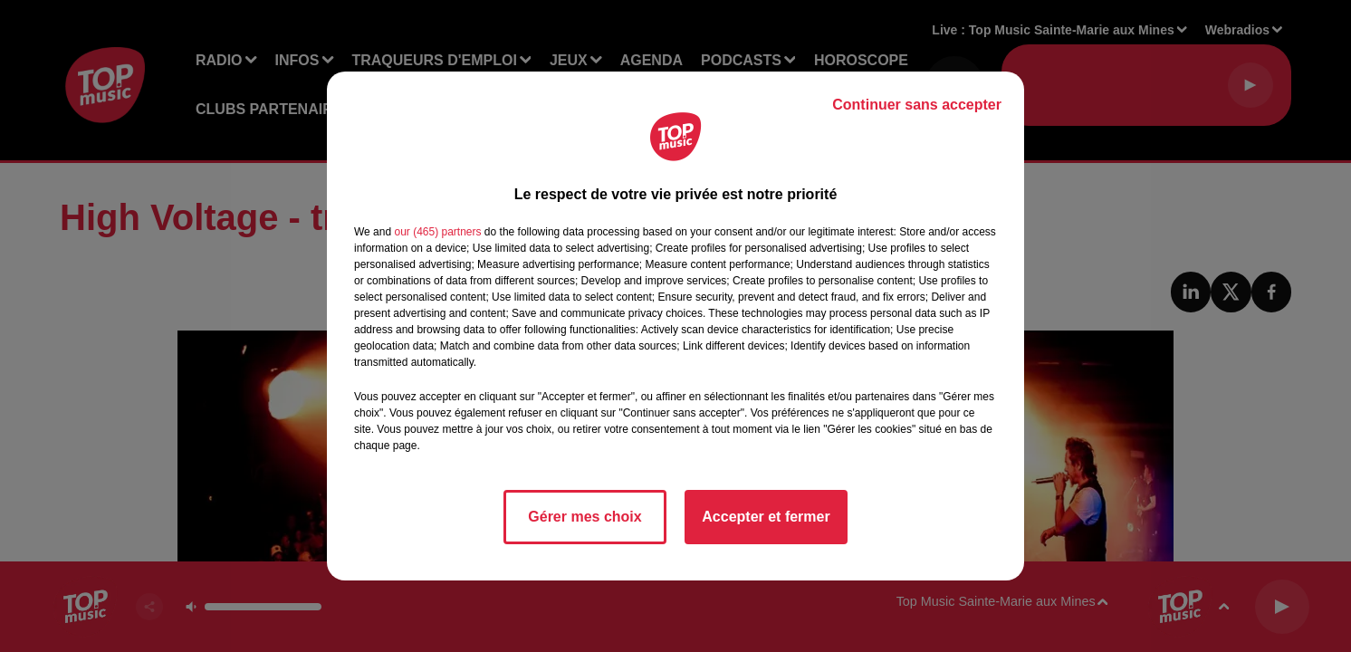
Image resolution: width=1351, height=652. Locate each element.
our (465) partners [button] (437, 231)
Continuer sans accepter (916, 104)
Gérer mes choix (584, 516)
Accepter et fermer (765, 516)
